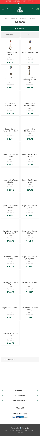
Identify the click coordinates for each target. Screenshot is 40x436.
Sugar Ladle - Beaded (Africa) (29, 207)
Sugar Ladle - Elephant (10, 308)
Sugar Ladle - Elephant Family (30, 309)
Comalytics (24, 428)
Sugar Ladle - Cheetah (29, 282)
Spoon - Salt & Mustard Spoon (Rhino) (29, 131)
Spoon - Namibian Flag (30, 52)
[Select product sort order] (10, 35)
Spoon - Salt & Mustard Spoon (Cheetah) (29, 105)
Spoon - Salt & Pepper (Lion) (29, 181)
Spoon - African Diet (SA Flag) (10, 53)
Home (7, 18)
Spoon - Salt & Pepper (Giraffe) (10, 181)
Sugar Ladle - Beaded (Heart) (10, 258)
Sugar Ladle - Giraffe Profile (10, 334)
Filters (20, 29)
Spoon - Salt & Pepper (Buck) (10, 155)
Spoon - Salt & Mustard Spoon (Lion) (10, 130)
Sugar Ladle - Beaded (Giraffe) (29, 232)
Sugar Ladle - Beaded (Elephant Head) (10, 232)
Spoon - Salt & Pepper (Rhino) (10, 207)
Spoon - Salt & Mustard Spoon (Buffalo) (10, 105)
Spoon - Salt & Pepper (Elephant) (29, 155)
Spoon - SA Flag (10, 78)
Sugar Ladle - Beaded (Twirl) (10, 283)
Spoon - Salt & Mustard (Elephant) (29, 79)
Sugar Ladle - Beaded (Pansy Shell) (29, 258)
